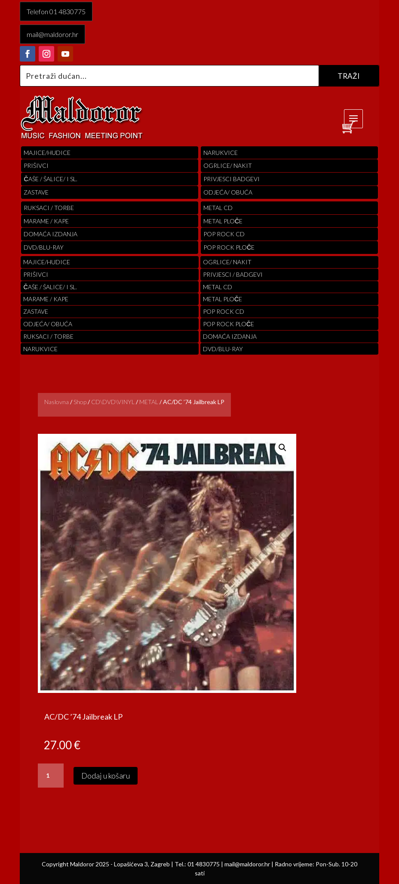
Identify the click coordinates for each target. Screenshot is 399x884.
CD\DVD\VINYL (113, 401)
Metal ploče (222, 221)
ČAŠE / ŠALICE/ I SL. (50, 178)
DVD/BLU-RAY (44, 247)
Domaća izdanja (50, 234)
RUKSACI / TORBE (49, 207)
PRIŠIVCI (36, 165)
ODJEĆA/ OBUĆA (227, 192)
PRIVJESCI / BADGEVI (233, 274)
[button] (282, 447)
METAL (148, 401)
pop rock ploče (229, 247)
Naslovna (56, 401)
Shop (80, 401)
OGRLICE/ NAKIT (227, 165)
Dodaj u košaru (105, 775)
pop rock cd (224, 234)
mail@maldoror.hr (52, 34)
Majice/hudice (47, 152)
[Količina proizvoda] (51, 775)
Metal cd (218, 207)
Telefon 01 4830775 (56, 11)
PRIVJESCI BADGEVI (231, 178)
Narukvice (220, 152)
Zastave (36, 192)
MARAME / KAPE (46, 221)
